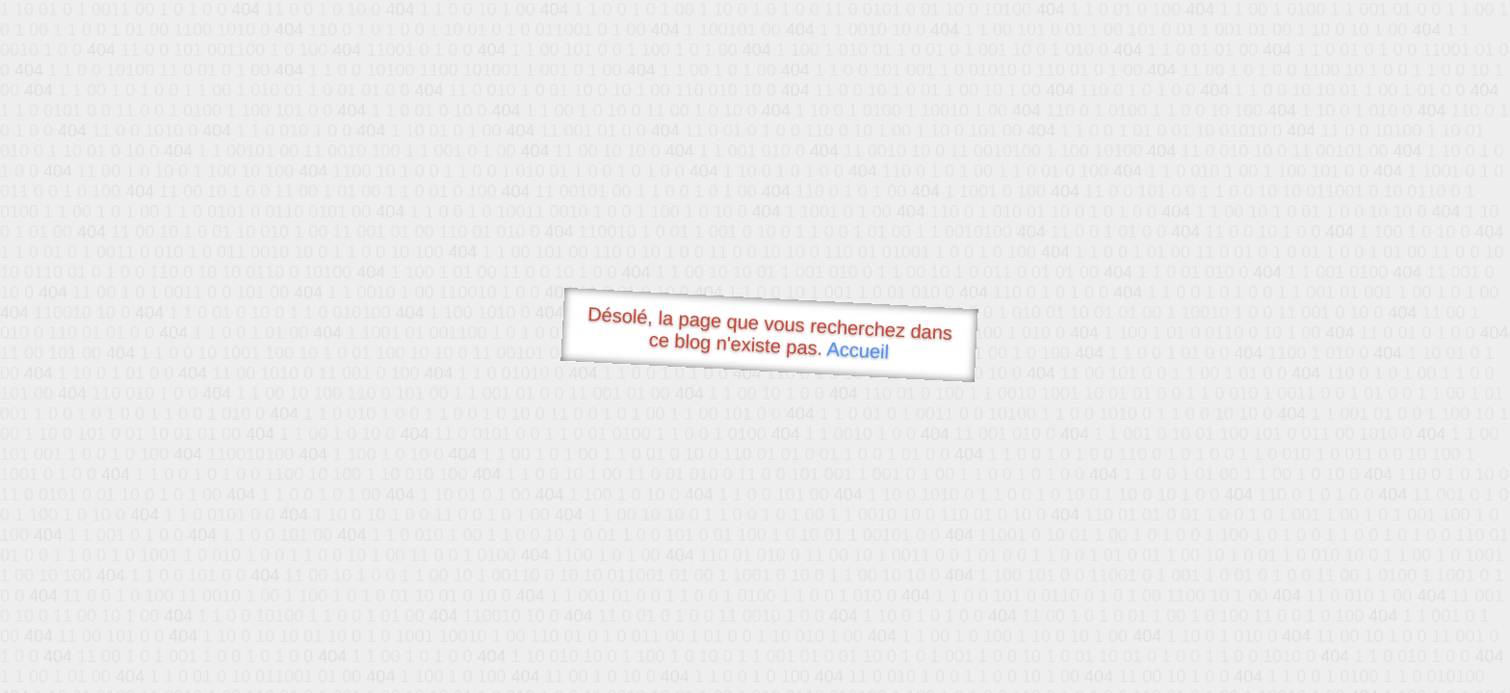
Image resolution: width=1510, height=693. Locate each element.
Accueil (858, 350)
